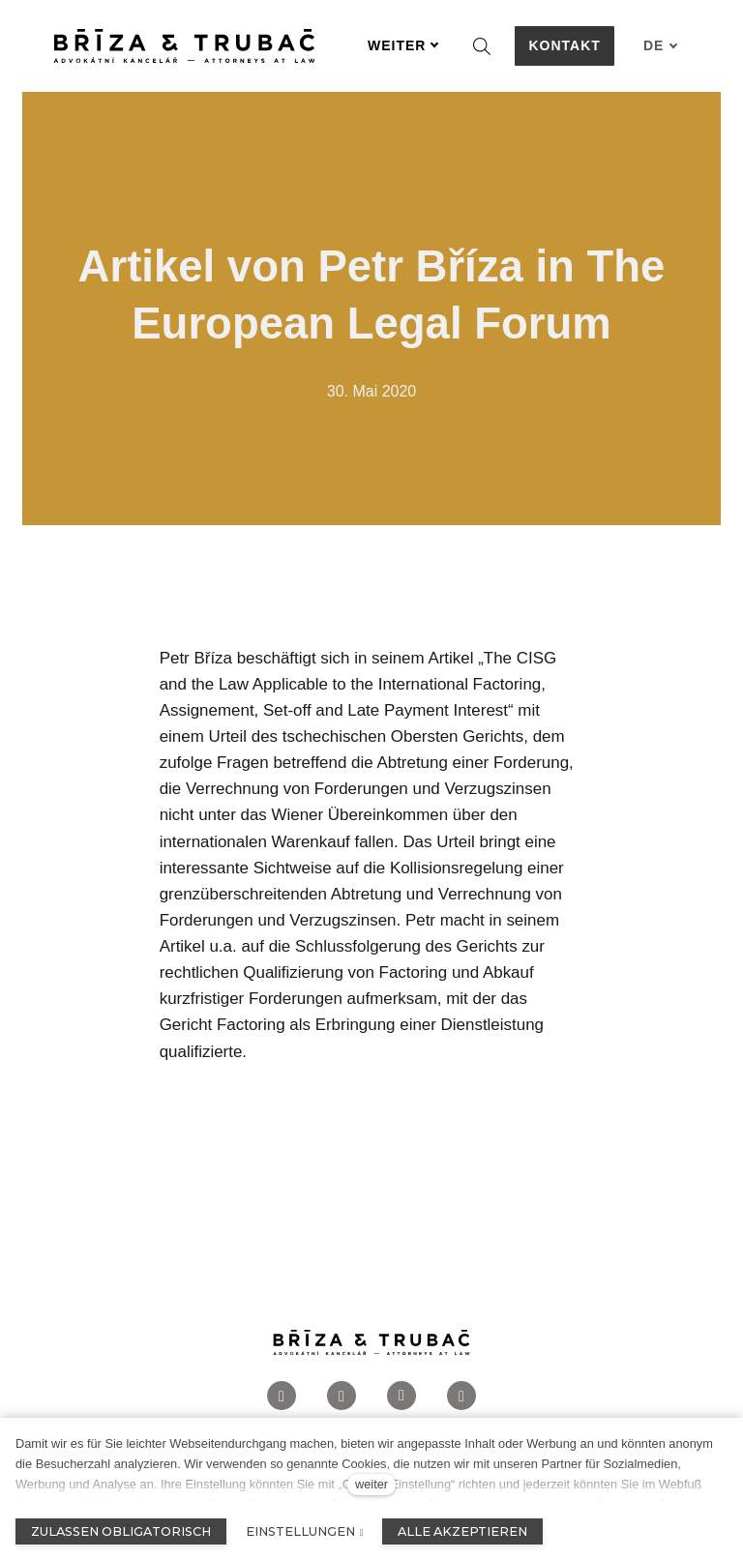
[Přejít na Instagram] (341, 1403)
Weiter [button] (403, 45)
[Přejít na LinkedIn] (401, 1403)
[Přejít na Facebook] (281, 1403)
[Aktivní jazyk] (661, 46)
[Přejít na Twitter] (461, 1403)
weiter (371, 1484)
